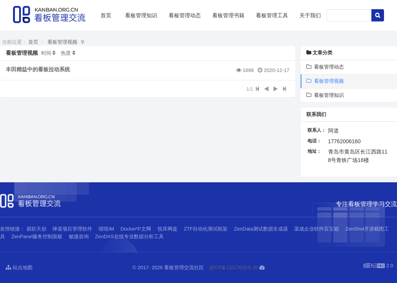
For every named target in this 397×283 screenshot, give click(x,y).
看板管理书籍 (228, 15)
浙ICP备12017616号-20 (233, 267)
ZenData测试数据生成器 (261, 229)
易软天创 (36, 229)
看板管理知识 (141, 15)
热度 (66, 53)
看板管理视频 (62, 42)
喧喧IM (106, 229)
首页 (106, 15)
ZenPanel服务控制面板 (37, 236)
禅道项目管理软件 (72, 229)
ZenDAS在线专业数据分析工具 (129, 236)
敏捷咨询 (79, 236)
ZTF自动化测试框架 (206, 229)
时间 (46, 53)
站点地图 (19, 267)
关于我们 (310, 15)
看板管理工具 (272, 15)
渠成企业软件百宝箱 (317, 229)
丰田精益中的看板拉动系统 (38, 69)
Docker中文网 (135, 229)
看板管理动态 (185, 15)
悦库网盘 (167, 229)
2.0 (378, 266)
